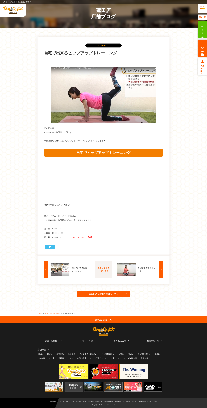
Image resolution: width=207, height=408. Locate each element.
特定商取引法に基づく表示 (148, 401)
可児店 (131, 354)
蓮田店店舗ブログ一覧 (52, 313)
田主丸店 (144, 358)
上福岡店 (60, 354)
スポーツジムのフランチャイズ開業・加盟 (72, 401)
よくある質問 (120, 341)
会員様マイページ (202, 68)
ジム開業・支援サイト (95, 401)
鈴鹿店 (157, 354)
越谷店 (50, 354)
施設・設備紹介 (52, 341)
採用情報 (53, 401)
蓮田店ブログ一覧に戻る (103, 269)
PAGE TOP (103, 319)
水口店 (51, 358)
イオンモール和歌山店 (127, 358)
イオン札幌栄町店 (107, 354)
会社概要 (118, 401)
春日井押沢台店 (144, 354)
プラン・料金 (86, 341)
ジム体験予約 (202, 48)
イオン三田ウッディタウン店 (102, 358)
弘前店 (121, 354)
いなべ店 (41, 358)
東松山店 (71, 354)
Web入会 (202, 29)
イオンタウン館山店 (87, 354)
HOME (39, 313)
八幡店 (61, 358)
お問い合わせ (108, 401)
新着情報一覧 (153, 341)
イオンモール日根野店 (77, 358)
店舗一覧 (202, 17)
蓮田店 (40, 354)
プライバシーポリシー (130, 401)
